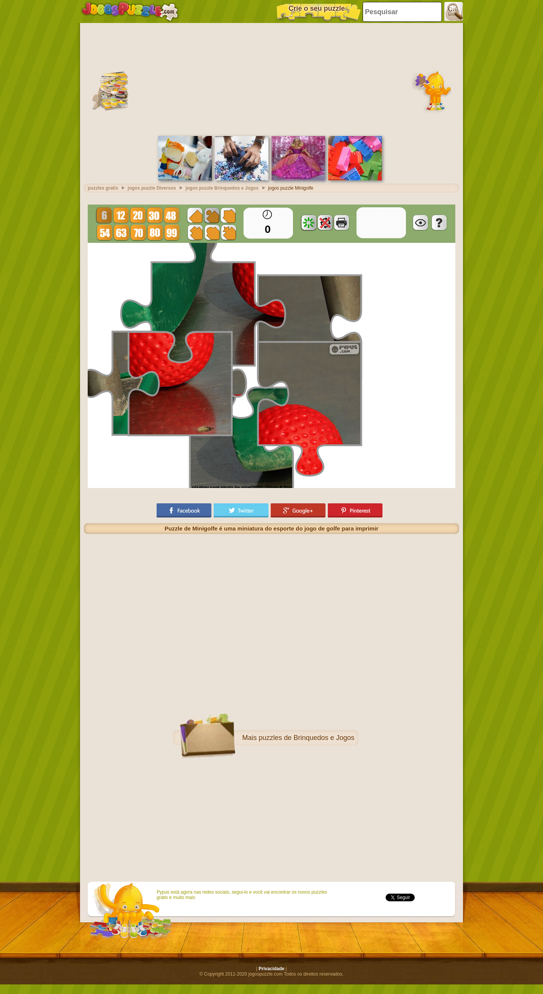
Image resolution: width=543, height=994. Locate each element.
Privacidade (271, 968)
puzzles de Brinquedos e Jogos (306, 738)
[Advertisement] (272, 78)
